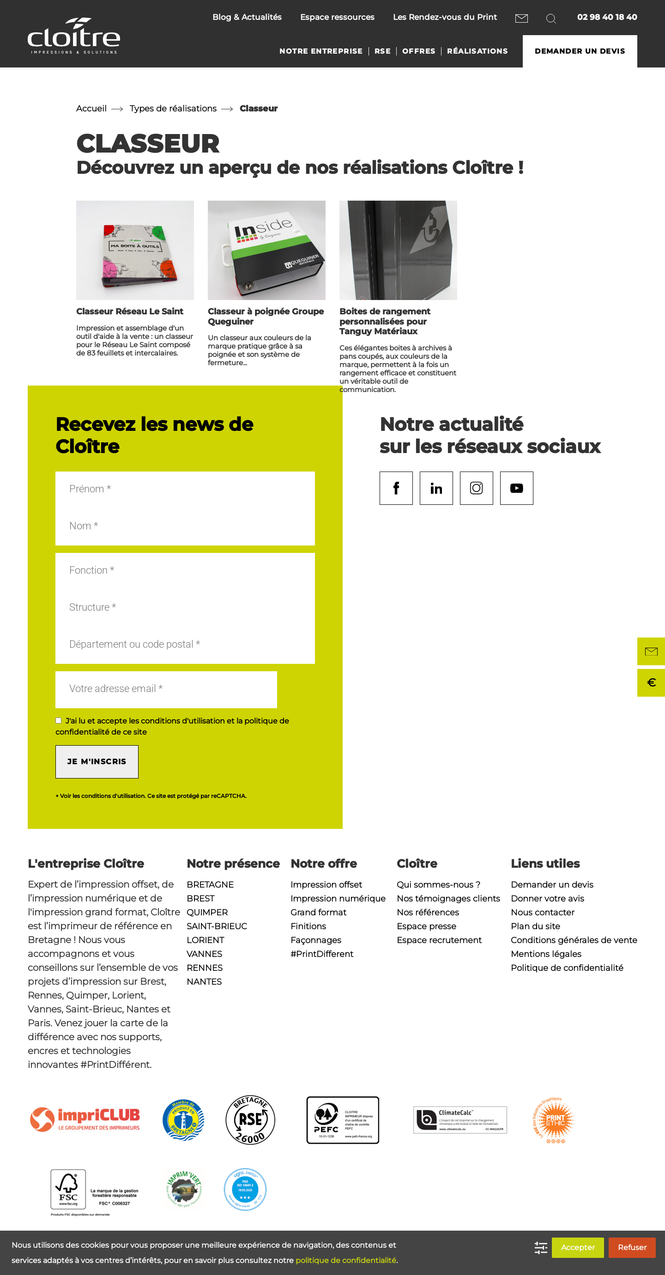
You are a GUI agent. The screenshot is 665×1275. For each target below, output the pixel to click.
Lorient (205, 940)
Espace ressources (337, 17)
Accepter (578, 1247)
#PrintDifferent (321, 954)
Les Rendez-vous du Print (445, 17)
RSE (383, 51)
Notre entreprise (321, 51)
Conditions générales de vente (574, 940)
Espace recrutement (439, 940)
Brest (200, 899)
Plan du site (535, 926)
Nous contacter (521, 18)
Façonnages (315, 940)
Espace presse (426, 926)
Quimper (207, 912)
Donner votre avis (547, 899)
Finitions (308, 926)
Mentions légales (546, 954)
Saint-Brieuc (217, 926)
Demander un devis (580, 51)
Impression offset (326, 885)
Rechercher (552, 18)
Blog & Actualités (247, 17)
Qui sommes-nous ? (438, 885)
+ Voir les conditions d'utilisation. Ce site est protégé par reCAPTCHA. (151, 796)
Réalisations (477, 51)
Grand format (318, 912)
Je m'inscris (97, 761)
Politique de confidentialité (567, 968)
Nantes (204, 982)
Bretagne (210, 885)
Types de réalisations (173, 109)
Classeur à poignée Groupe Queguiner (266, 316)
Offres (418, 51)
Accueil (91, 109)
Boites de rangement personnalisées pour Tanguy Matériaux (384, 321)
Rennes (205, 968)
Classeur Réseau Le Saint (129, 311)
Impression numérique (338, 899)
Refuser (632, 1247)
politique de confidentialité (346, 1260)
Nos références (428, 912)
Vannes (204, 954)
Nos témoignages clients (448, 899)
